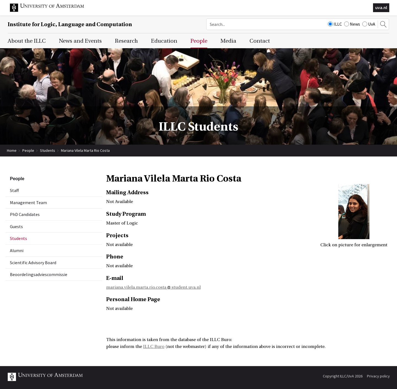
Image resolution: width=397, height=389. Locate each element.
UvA (368, 24)
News (352, 24)
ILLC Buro (153, 346)
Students (47, 150)
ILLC (335, 24)
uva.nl (381, 7)
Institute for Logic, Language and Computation (70, 24)
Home (12, 150)
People (28, 150)
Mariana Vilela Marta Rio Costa (85, 150)
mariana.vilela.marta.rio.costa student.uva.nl (153, 287)
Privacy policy (378, 376)
